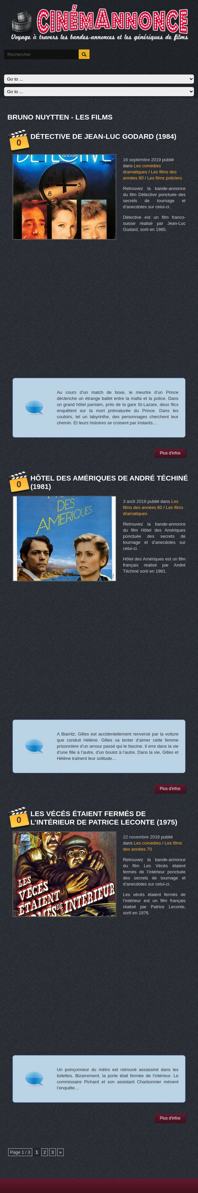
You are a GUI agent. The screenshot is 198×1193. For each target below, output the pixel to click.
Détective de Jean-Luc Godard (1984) (104, 136)
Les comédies (147, 843)
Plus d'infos (170, 453)
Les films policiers (164, 177)
